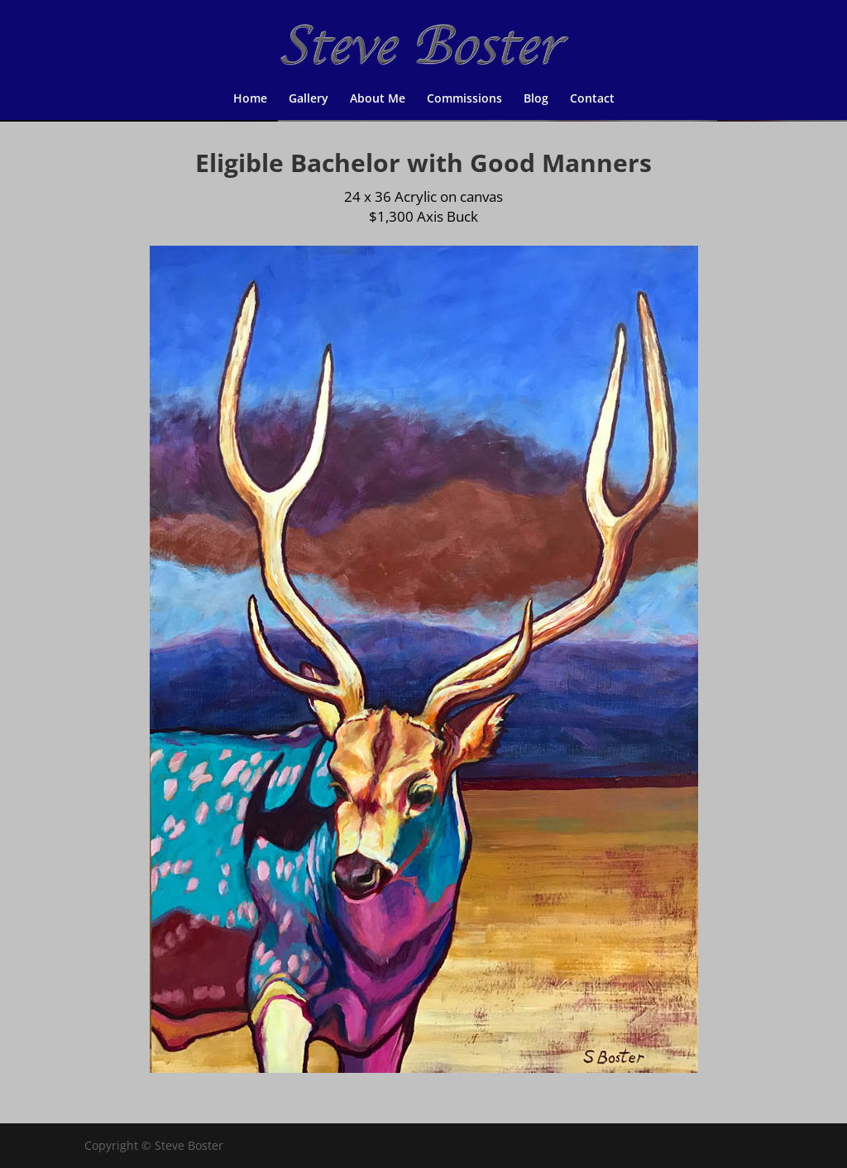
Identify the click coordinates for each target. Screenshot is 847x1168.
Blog (536, 99)
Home (250, 99)
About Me (377, 99)
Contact (592, 99)
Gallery (308, 99)
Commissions (464, 99)
